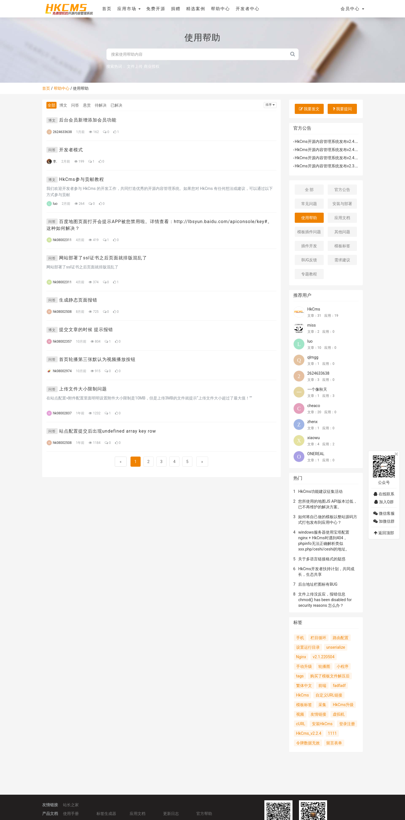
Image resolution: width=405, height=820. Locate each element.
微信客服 (383, 513)
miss (311, 325)
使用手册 (71, 813)
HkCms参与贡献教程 (81, 179)
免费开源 (155, 8)
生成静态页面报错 (78, 300)
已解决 (116, 105)
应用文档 (342, 217)
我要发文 (309, 109)
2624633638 (318, 373)
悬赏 (87, 105)
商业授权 (151, 66)
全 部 (309, 189)
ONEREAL (316, 453)
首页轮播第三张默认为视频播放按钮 (97, 359)
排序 (270, 105)
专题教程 (309, 274)
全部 (51, 105)
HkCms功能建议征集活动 (320, 491)
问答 (75, 105)
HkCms (313, 309)
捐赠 (175, 8)
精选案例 (195, 8)
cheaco (313, 405)
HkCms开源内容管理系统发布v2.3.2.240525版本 (337, 166)
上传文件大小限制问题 (83, 389)
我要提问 (342, 109)
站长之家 (71, 804)
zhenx (312, 421)
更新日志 (171, 813)
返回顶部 (384, 533)
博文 (63, 105)
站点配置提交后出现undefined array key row (107, 431)
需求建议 (342, 260)
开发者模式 (71, 149)
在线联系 (384, 494)
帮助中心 (220, 8)
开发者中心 (247, 8)
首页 (106, 8)
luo (310, 341)
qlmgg (312, 357)
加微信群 (383, 521)
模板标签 (342, 246)
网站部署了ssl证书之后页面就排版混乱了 (103, 257)
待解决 (101, 105)
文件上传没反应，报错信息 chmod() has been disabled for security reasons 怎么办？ (325, 600)
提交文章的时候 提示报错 (86, 329)
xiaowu (313, 437)
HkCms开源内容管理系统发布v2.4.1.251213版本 (337, 149)
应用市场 (128, 8)
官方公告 (342, 189)
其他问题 (342, 232)
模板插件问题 (309, 232)
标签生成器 (106, 813)
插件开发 (309, 246)
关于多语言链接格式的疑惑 (321, 559)
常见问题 (309, 203)
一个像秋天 (317, 389)
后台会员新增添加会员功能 (87, 120)
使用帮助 (309, 217)
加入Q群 (383, 502)
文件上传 (135, 66)
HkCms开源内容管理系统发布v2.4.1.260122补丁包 (339, 141)
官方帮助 (204, 813)
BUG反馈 (309, 260)
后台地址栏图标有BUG (317, 584)
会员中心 (352, 8)
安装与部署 (342, 203)
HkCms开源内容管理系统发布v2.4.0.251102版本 (337, 158)
